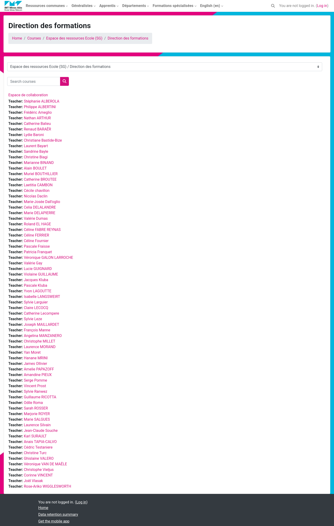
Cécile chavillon (37, 190)
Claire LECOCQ (36, 308)
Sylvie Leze (33, 319)
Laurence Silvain (37, 425)
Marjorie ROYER (37, 414)
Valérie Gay (33, 263)
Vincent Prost (35, 386)
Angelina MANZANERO (43, 335)
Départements (134, 5)
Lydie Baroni (34, 135)
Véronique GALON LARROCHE (48, 257)
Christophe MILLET (39, 341)
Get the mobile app (53, 521)
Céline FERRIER (36, 235)
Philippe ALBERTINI (40, 107)
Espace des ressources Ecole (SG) (74, 38)
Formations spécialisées (173, 5)
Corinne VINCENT (38, 475)
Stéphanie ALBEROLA (41, 101)
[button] (273, 6)
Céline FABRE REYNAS (42, 229)
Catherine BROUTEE (40, 179)
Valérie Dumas (36, 218)
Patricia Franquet (38, 252)
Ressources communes (45, 5)
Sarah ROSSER (36, 408)
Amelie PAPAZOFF (39, 369)
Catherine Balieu (37, 123)
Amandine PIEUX (38, 375)
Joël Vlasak (33, 481)
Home (17, 38)
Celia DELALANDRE (40, 207)
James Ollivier (35, 363)
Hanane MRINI (36, 358)
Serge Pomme (35, 380)
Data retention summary (58, 514)
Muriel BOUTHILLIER (41, 174)
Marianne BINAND (39, 162)
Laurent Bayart (36, 146)
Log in (322, 5)
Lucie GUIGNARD (38, 268)
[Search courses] (33, 81)
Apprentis (107, 5)
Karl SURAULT (35, 436)
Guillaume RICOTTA (40, 397)
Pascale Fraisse (37, 246)
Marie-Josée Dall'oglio (42, 202)
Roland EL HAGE (37, 224)
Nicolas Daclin (36, 196)
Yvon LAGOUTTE (37, 291)
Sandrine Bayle (36, 151)
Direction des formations (128, 38)
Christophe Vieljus (39, 469)
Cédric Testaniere (38, 447)
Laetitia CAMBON (38, 185)
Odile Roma (33, 402)
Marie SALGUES (37, 419)
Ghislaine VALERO (39, 458)
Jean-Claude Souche (41, 430)
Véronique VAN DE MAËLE (45, 464)
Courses (34, 38)
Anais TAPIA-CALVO (40, 441)
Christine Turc (35, 453)
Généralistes (82, 5)
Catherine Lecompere (41, 313)
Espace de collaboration (28, 95)
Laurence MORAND (40, 347)
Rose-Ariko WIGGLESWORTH (47, 486)
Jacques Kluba (36, 280)
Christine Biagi (36, 157)
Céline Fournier (36, 241)
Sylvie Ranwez (35, 391)
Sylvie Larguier (36, 302)
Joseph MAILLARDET (41, 324)
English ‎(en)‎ (210, 5)
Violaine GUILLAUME (41, 274)
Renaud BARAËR (37, 129)
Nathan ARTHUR (37, 118)
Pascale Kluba (35, 285)
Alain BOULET (35, 168)
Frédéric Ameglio (38, 112)
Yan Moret (32, 352)
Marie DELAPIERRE (39, 213)
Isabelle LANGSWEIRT (42, 296)
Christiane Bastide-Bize (43, 140)
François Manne (37, 330)
